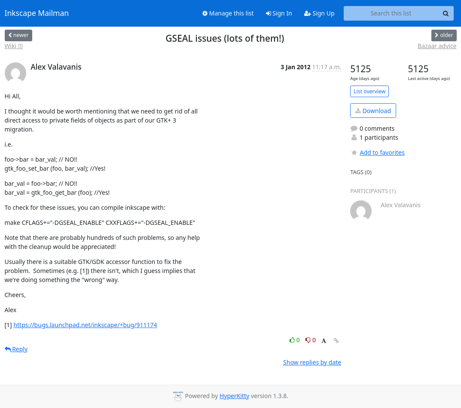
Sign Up (319, 13)
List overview (369, 91)
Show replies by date (312, 362)
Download (373, 111)
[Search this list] (391, 13)
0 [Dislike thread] (310, 340)
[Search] (446, 13)
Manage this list (228, 13)
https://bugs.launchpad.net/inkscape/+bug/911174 (85, 325)
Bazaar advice (437, 46)
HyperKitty (234, 396)
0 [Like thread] (295, 340)
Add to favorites (377, 152)
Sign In (279, 13)
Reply (16, 349)
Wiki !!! (14, 46)
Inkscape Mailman (37, 13)
